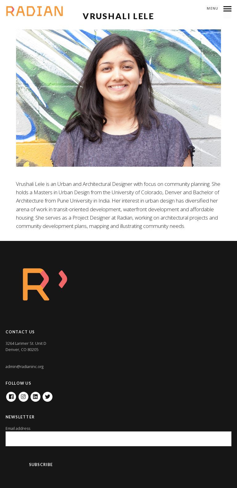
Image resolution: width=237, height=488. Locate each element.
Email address (18, 428)
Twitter (47, 394)
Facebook (11, 394)
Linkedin (35, 394)
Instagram (23, 394)
